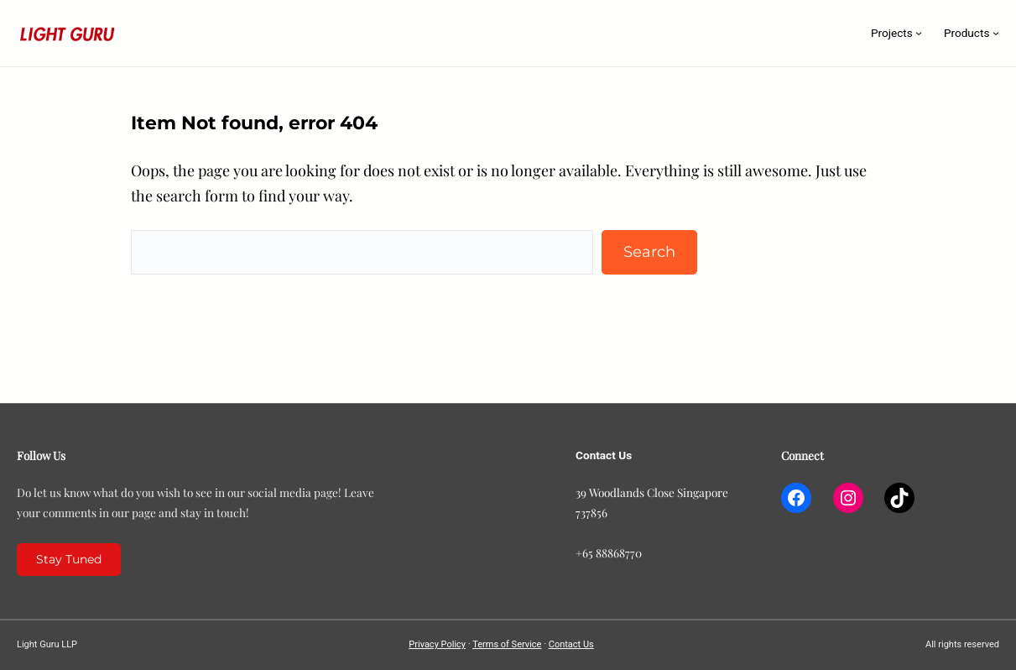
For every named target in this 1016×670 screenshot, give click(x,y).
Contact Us (571, 644)
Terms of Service (506, 644)
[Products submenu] (996, 32)
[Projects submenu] (918, 32)
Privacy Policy (437, 644)
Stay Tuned (69, 559)
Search (649, 252)
